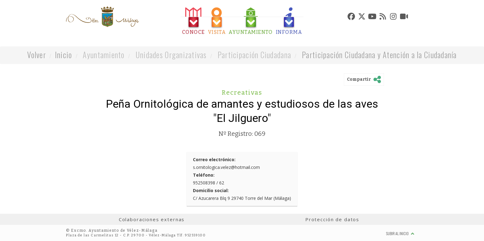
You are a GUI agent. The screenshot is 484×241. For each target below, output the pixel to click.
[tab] (194, 21)
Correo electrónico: (214, 159)
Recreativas (242, 92)
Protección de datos (332, 219)
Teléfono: (204, 175)
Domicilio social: (211, 190)
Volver (36, 54)
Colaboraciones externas (152, 219)
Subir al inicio (400, 233)
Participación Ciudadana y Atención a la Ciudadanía (379, 54)
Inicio (63, 54)
